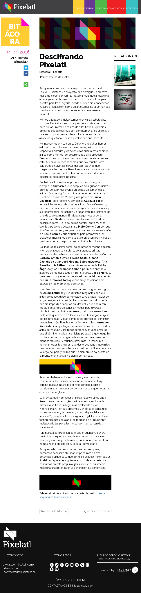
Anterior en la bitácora (54, 511)
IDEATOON (101, 8)
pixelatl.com (10, 564)
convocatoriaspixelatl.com (19, 572)
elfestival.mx (26, 564)
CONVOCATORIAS (116, 8)
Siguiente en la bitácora (96, 511)
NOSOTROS (132, 8)
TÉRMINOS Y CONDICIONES (70, 580)
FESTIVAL (90, 8)
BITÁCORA (78, 8)
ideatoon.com (12, 568)
